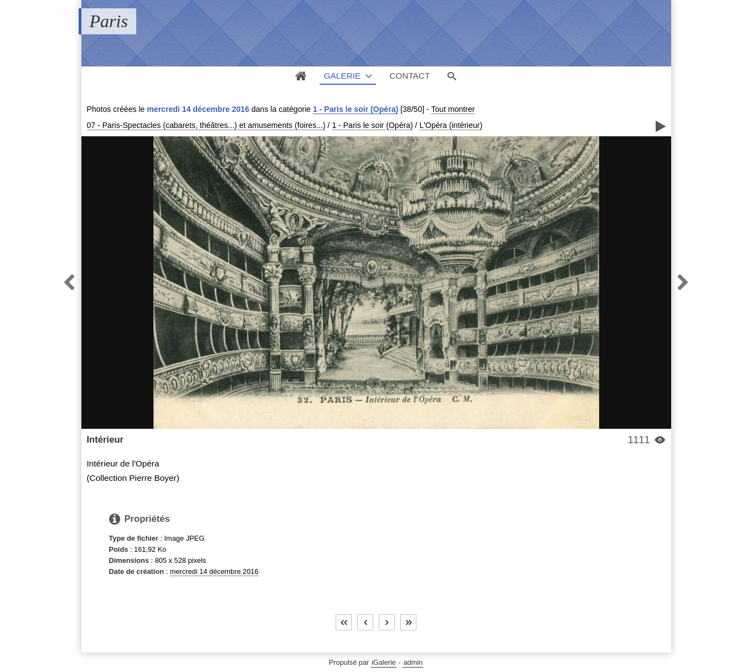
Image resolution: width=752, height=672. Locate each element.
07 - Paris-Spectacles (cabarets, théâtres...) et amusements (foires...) (206, 125)
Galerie (342, 75)
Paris (109, 21)
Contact (409, 75)
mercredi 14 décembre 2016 (214, 571)
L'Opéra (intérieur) (450, 125)
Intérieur (105, 439)
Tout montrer (453, 109)
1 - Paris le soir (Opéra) (355, 109)
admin (413, 662)
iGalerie (384, 662)
